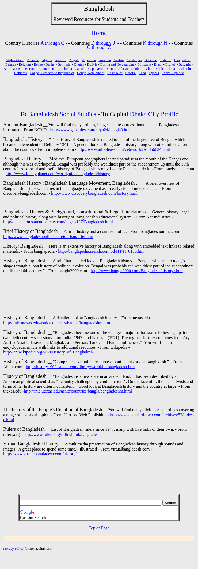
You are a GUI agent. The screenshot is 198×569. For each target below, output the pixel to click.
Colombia (185, 69)
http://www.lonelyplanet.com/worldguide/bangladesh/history (58, 173)
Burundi (31, 69)
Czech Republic (173, 73)
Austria (118, 60)
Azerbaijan (134, 60)
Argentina (89, 60)
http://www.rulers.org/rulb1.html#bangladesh (62, 434)
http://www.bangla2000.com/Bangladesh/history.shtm (137, 270)
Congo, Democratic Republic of (52, 73)
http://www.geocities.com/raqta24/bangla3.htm (90, 130)
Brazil (158, 64)
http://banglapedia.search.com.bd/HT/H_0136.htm (101, 251)
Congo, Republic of (90, 73)
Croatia (130, 73)
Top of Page (99, 528)
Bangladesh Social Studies (62, 113)
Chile (160, 69)
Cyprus (154, 73)
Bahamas (150, 60)
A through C (52, 43)
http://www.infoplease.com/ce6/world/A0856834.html (124, 149)
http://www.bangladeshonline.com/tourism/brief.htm (48, 236)
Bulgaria (185, 64)
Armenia (104, 60)
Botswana (144, 64)
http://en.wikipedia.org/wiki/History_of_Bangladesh (48, 352)
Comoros (20, 73)
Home (99, 32)
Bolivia (92, 64)
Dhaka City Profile (154, 113)
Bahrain (165, 60)
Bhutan (79, 64)
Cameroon (47, 69)
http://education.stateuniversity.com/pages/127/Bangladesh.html (58, 222)
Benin (50, 64)
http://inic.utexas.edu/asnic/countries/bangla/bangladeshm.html (57, 323)
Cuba (142, 73)
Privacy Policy (13, 549)
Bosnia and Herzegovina (117, 64)
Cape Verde (96, 69)
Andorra (60, 60)
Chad (149, 69)
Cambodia (65, 69)
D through (101, 43)
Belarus (10, 64)
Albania (33, 60)
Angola (74, 60)
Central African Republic (125, 69)
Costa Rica (115, 73)
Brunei (170, 64)
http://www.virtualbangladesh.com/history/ (40, 454)
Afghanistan (15, 60)
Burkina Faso (12, 69)
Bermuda (64, 64)
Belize (38, 64)
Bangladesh (99, 8)
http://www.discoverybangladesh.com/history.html (94, 193)
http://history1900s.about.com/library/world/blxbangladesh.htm (80, 366)
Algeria (47, 60)
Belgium (25, 64)
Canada (80, 69)
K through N (155, 43)
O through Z (99, 47)
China (171, 69)
